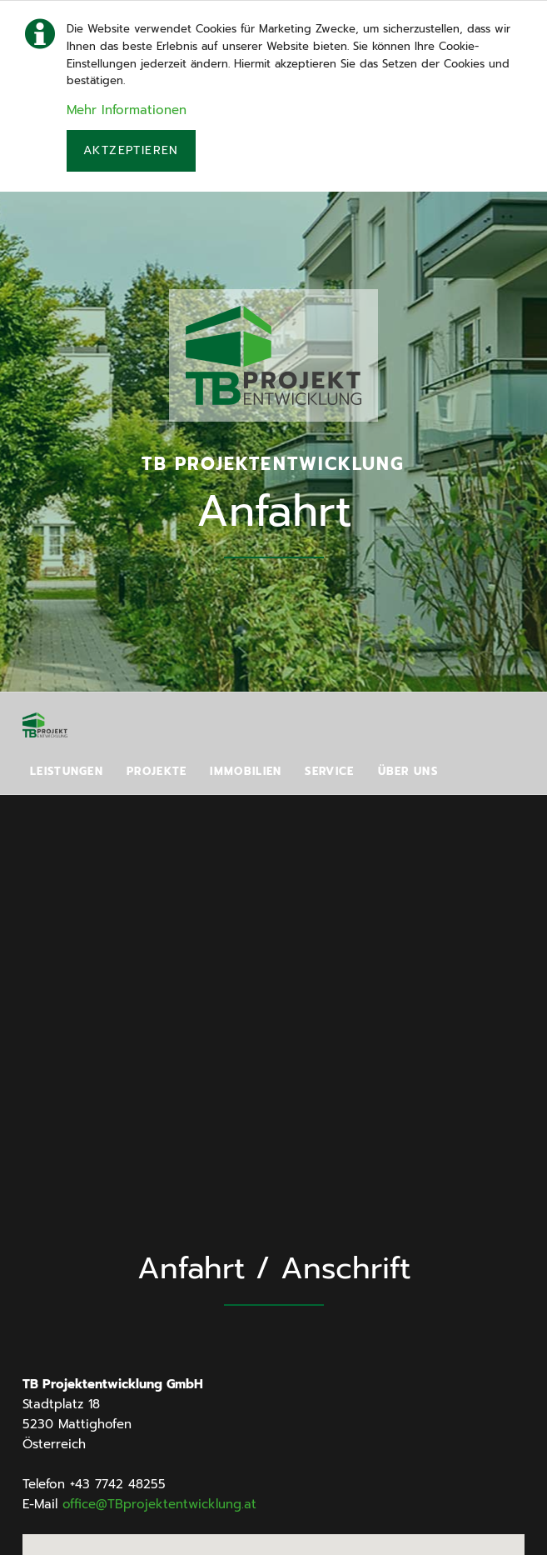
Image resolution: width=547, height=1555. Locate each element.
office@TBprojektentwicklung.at (159, 1504)
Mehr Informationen (126, 110)
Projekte (156, 771)
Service (329, 771)
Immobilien (245, 771)
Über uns (408, 771)
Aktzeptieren (131, 150)
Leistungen (66, 771)
